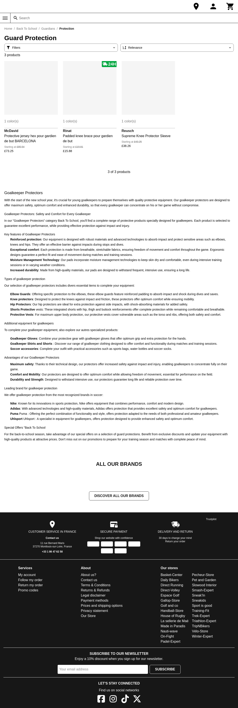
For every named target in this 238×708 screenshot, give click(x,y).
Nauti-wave (169, 631)
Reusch (128, 131)
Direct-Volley (170, 590)
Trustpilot (211, 519)
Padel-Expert (170, 642)
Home (8, 28)
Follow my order (30, 580)
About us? (88, 575)
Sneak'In (198, 596)
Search (24, 18)
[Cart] (230, 6)
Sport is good (202, 606)
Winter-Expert (202, 637)
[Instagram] (113, 700)
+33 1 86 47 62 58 (52, 552)
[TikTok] (125, 700)
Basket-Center (171, 575)
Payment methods (94, 601)
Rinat (67, 131)
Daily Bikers (169, 580)
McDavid (11, 131)
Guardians (48, 28)
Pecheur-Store (203, 575)
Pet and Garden (204, 580)
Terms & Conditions (96, 585)
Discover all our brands (119, 496)
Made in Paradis (173, 626)
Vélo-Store (200, 631)
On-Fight (167, 637)
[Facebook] (101, 700)
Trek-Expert (201, 616)
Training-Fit (200, 611)
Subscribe (165, 669)
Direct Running (172, 585)
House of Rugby (173, 616)
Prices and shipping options (102, 606)
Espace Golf (170, 596)
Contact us (52, 538)
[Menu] (5, 18)
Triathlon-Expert (204, 621)
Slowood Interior (204, 585)
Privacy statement (94, 611)
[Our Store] (196, 6)
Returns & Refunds (95, 590)
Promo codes (28, 590)
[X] (137, 700)
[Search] (15, 18)
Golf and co (169, 606)
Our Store (88, 616)
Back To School (26, 28)
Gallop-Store (170, 601)
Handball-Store (172, 611)
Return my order (30, 585)
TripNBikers (201, 626)
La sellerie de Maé (174, 621)
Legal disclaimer (93, 596)
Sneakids (199, 601)
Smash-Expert (202, 590)
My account (27, 575)
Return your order (175, 541)
